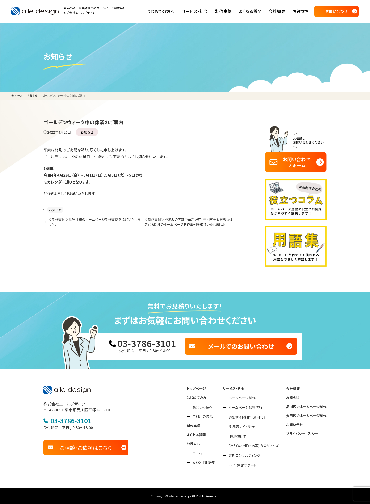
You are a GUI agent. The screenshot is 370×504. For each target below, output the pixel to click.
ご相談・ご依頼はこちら (86, 446)
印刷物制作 (239, 435)
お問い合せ (295, 422)
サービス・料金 (235, 387)
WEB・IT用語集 (207, 461)
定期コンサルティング (246, 454)
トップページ (199, 387)
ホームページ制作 (244, 396)
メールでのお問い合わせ (241, 345)
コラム (200, 451)
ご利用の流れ (205, 415)
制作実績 (196, 424)
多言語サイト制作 (243, 425)
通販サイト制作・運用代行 (249, 416)
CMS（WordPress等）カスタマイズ (255, 444)
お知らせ (86, 132)
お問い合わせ (336, 11)
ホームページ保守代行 (247, 406)
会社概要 (294, 387)
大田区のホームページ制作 (307, 414)
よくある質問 (199, 433)
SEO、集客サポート (244, 463)
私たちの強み (205, 405)
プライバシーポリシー (303, 431)
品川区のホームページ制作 (307, 405)
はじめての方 (199, 396)
